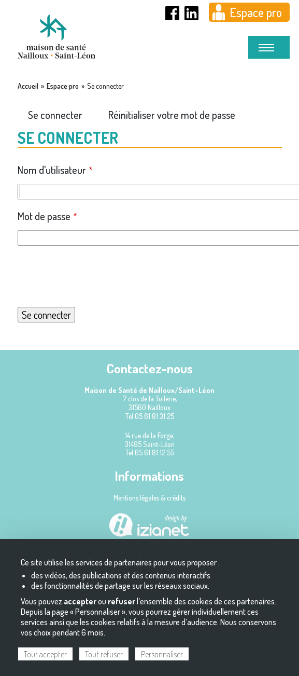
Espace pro (256, 12)
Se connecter (55, 114)
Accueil (28, 86)
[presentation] (150, 276)
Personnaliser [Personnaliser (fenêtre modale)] (162, 654)
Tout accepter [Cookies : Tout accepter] (45, 654)
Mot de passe (44, 216)
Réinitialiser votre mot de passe (171, 114)
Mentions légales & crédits (149, 497)
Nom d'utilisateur (52, 170)
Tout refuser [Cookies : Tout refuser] (104, 654)
